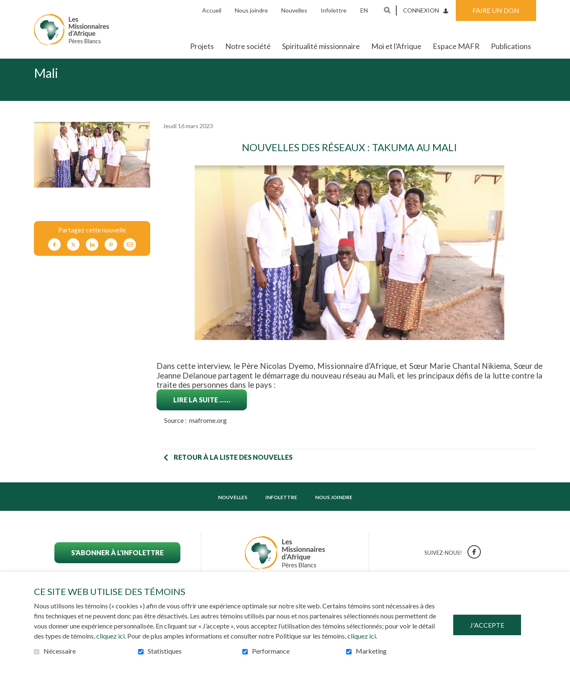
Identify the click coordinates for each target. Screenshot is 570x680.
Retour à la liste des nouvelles (233, 470)
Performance (271, 651)
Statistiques (165, 651)
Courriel (129, 258)
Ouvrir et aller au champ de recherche (387, 10)
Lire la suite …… (201, 413)
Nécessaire (60, 651)
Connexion (421, 10)
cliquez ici (110, 636)
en (364, 10)
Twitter (73, 258)
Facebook (54, 258)
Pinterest (111, 258)
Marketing (371, 651)
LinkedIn (92, 258)
